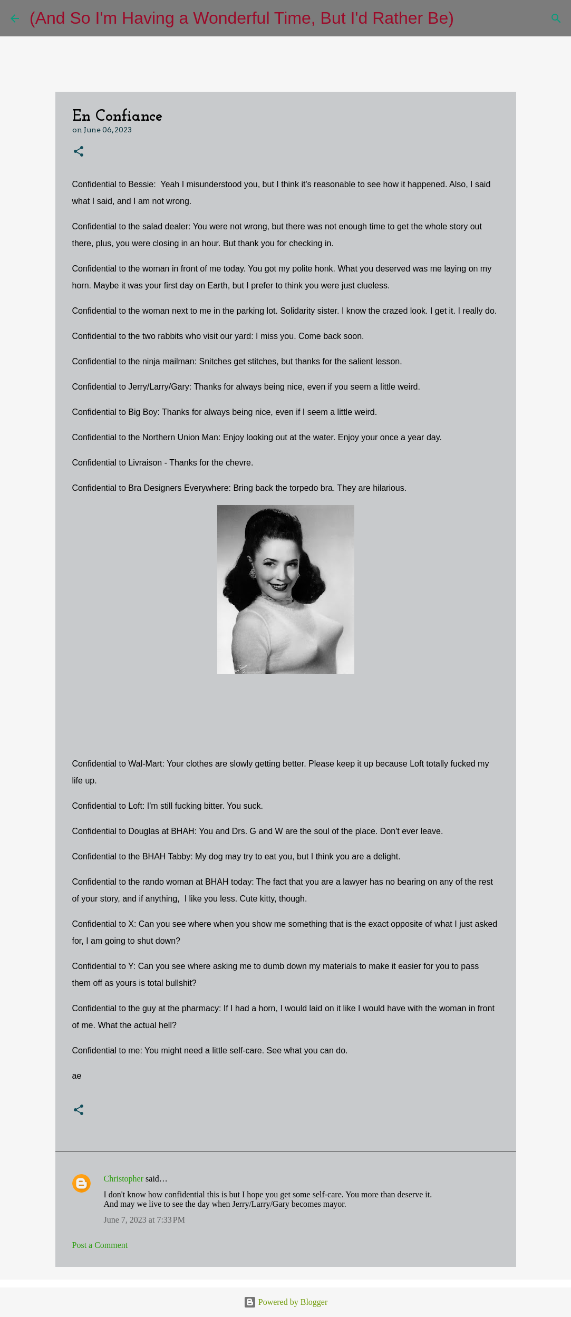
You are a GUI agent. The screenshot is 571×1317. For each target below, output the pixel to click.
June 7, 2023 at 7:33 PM (144, 1219)
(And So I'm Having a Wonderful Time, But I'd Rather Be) (242, 17)
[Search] (468, 18)
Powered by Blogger (286, 1301)
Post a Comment (100, 1245)
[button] (78, 152)
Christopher (124, 1178)
